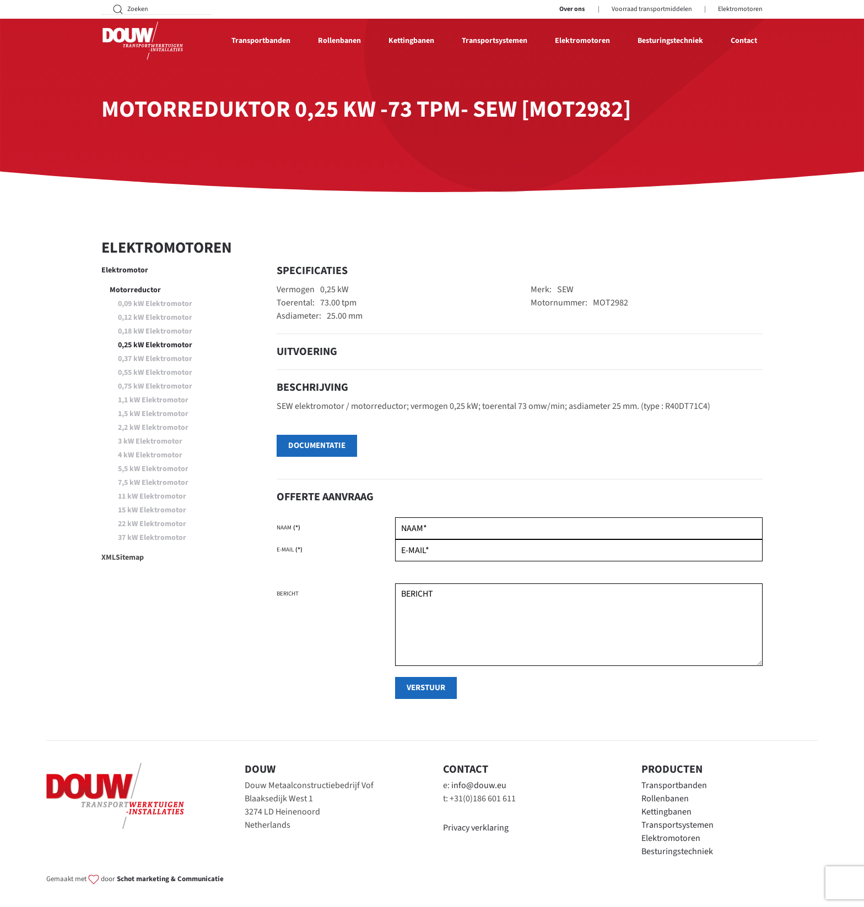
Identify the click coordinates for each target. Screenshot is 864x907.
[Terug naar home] (142, 41)
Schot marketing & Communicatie (170, 879)
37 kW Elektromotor (152, 537)
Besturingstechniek (670, 40)
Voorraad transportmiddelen (652, 9)
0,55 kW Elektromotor (155, 372)
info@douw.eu (478, 785)
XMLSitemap (122, 557)
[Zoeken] (156, 9)
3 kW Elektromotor (150, 441)
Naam (288, 527)
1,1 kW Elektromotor (153, 400)
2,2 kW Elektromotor (153, 427)
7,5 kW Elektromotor (153, 482)
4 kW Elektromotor (150, 455)
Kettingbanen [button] (411, 40)
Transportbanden (674, 785)
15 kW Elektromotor (152, 510)
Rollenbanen (665, 799)
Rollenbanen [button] (339, 40)
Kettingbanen (666, 812)
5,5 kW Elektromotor (153, 468)
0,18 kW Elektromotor (155, 331)
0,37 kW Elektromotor (155, 358)
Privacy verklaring (476, 828)
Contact (744, 40)
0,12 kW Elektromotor (155, 317)
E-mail (290, 549)
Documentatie (316, 445)
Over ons (572, 9)
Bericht (288, 593)
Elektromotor (124, 270)
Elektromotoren (740, 9)
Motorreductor (135, 290)
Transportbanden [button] (260, 40)
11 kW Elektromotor (152, 496)
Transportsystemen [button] (494, 40)
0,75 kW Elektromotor (155, 386)
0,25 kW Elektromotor (155, 345)
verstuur (426, 687)
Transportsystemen (677, 825)
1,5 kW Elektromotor (153, 413)
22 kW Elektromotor (152, 523)
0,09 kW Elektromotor (155, 303)
